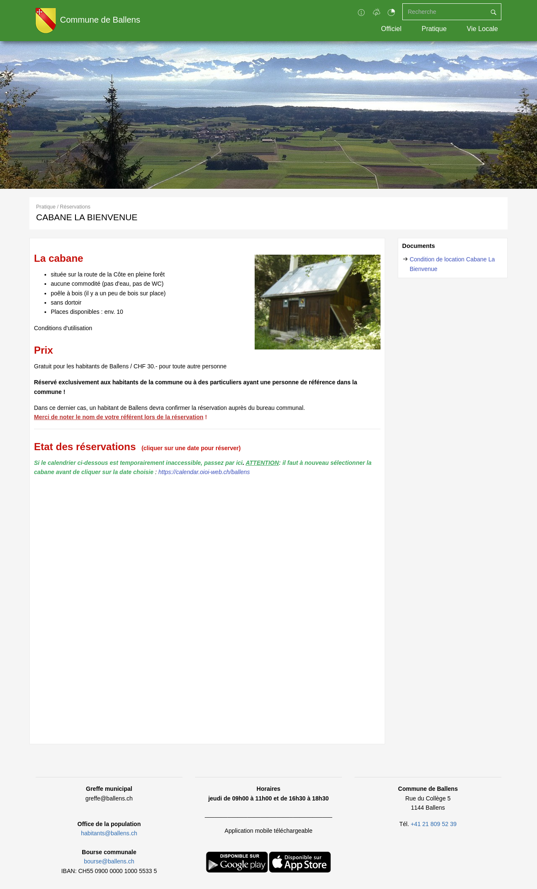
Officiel (391, 28)
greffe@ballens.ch (109, 798)
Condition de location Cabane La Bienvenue (452, 264)
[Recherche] (444, 11)
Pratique (434, 28)
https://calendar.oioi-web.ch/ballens (204, 472)
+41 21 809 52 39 (433, 824)
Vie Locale (482, 28)
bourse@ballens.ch (109, 861)
